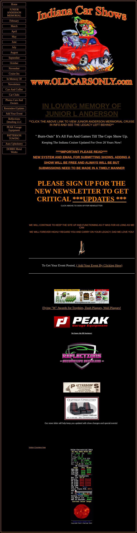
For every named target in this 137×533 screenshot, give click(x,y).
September (14, 57)
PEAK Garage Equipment (14, 129)
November (14, 68)
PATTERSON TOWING (14, 137)
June (14, 42)
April (14, 31)
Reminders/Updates (14, 108)
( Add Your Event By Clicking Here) (99, 265)
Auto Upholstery (14, 143)
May (14, 36)
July (14, 47)
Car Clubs (14, 94)
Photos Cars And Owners (14, 102)
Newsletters (14, 84)
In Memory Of (14, 79)
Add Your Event (14, 113)
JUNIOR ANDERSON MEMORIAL (14, 12)
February (14, 20)
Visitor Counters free (37, 447)
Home (14, 4)
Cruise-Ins (14, 73)
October (14, 63)
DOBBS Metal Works (14, 150)
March (14, 26)
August (14, 52)
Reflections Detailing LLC (14, 120)
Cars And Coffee (14, 89)
